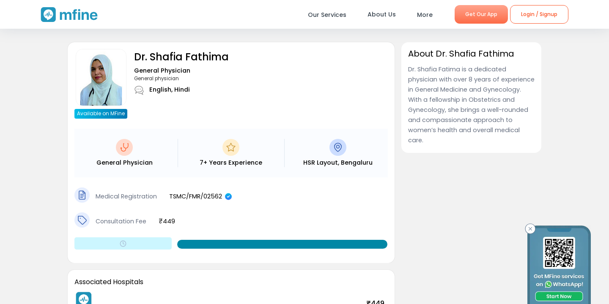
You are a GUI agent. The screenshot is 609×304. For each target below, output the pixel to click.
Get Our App (481, 14)
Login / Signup (539, 14)
